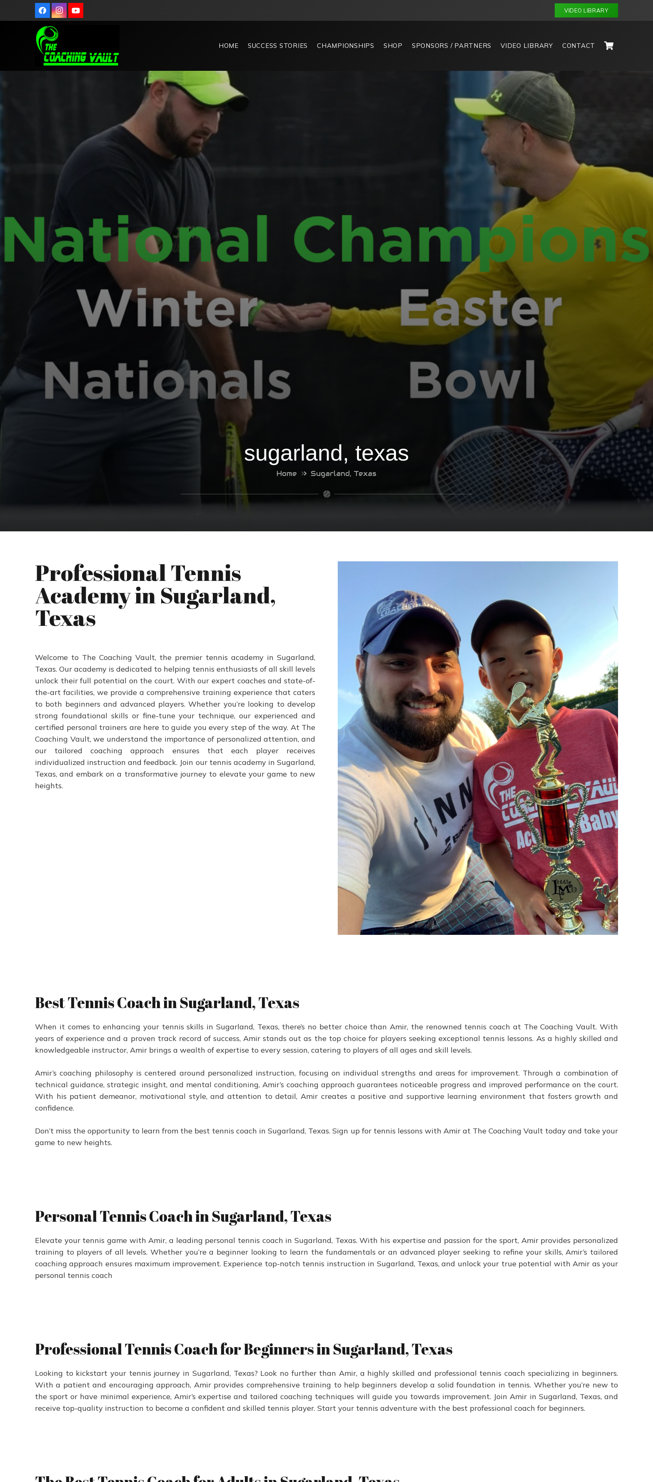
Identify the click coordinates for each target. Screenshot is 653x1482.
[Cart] (609, 46)
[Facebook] (42, 10)
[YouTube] (75, 10)
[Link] (77, 46)
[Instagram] (59, 10)
